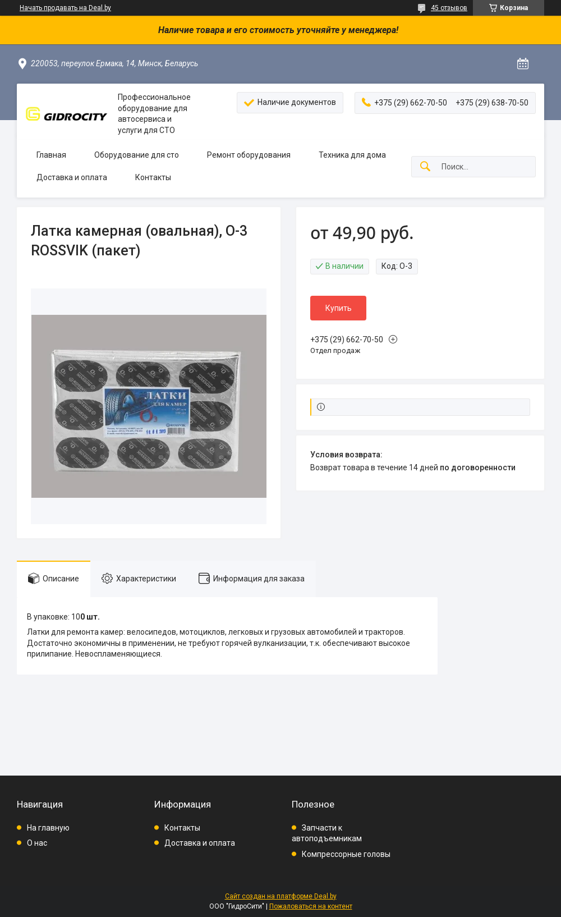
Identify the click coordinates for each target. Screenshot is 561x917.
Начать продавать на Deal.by (65, 8)
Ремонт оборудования (249, 154)
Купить (338, 308)
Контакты (153, 177)
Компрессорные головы (346, 854)
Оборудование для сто (136, 154)
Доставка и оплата (71, 177)
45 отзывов (449, 8)
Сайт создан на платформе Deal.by (281, 896)
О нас (37, 842)
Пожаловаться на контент (310, 906)
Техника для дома (352, 154)
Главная (51, 154)
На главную (48, 827)
